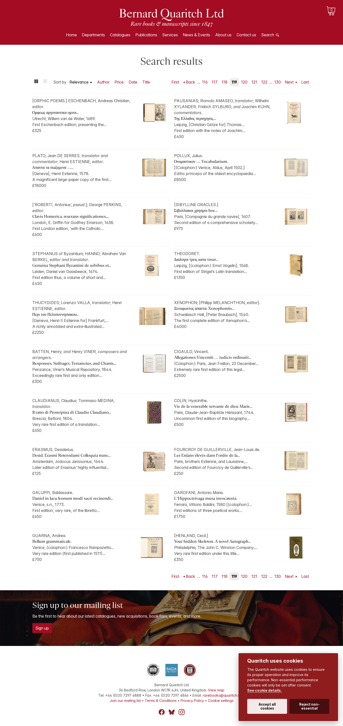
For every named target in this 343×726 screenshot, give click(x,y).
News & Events (196, 34)
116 (205, 82)
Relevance (79, 82)
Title (146, 82)
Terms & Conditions (161, 700)
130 (277, 82)
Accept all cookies (267, 706)
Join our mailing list (125, 700)
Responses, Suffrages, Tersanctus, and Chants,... (74, 363)
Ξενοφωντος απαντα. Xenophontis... (204, 308)
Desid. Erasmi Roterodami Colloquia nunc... (71, 455)
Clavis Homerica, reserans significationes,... (70, 216)
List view (45, 82)
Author (103, 82)
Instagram (182, 712)
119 (234, 82)
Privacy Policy (192, 700)
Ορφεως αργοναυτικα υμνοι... (55, 112)
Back (190, 82)
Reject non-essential (309, 706)
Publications (146, 34)
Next (289, 82)
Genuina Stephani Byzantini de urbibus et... (71, 265)
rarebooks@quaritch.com (224, 695)
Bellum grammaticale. (51, 541)
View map (216, 690)
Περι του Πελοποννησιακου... (55, 314)
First (175, 82)
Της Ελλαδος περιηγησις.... (195, 118)
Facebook (162, 712)
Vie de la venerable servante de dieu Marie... (213, 406)
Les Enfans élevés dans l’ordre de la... (207, 455)
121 (254, 82)
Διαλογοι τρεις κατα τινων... (196, 259)
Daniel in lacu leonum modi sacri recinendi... (72, 498)
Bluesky (172, 712)
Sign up (42, 628)
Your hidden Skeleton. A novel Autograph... (212, 541)
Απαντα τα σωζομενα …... (53, 167)
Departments (93, 34)
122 (264, 82)
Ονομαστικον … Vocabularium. (201, 161)
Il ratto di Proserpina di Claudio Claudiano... (71, 412)
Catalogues (120, 34)
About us (223, 34)
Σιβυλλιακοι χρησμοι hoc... (196, 210)
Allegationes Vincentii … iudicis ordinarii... (212, 357)
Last (305, 82)
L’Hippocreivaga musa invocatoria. (205, 498)
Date (133, 82)
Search (267, 34)
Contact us (246, 34)
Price (119, 82)
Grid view (36, 82)
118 (225, 82)
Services (170, 34)
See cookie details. (264, 690)
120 (244, 82)
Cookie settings (221, 700)
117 (215, 82)
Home (71, 34)
